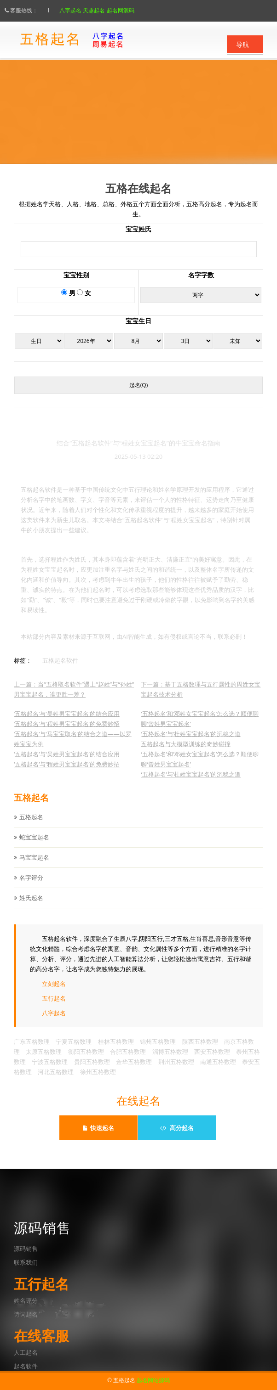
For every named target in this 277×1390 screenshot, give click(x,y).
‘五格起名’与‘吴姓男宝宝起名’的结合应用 (67, 723)
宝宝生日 (138, 330)
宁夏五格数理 (74, 1051)
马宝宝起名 (34, 866)
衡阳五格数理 (86, 1061)
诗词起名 (26, 1314)
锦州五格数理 (158, 1051)
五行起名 (54, 1007)
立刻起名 (54, 993)
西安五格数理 (212, 1061)
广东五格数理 (32, 1051)
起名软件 (26, 1366)
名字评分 (31, 887)
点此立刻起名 (138, 139)
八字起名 (80, 10)
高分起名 (177, 1128)
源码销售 (26, 1248)
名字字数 (201, 284)
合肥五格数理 (128, 1061)
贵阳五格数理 (92, 1071)
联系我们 (26, 1262)
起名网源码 (130, 10)
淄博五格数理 (170, 1061)
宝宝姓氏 (138, 238)
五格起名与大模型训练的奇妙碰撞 (186, 753)
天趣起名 (103, 10)
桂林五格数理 (116, 1051)
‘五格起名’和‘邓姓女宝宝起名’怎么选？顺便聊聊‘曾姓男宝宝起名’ (200, 728)
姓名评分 (26, 1300)
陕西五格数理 (200, 1051)
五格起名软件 (60, 669)
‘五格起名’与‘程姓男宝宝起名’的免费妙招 (67, 733)
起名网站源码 (153, 1380)
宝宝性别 (76, 284)
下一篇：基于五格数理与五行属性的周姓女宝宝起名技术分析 (200, 698)
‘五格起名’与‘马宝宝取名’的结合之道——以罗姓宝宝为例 (73, 748)
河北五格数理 (56, 1081)
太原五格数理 (44, 1061)
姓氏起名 (31, 907)
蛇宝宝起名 (34, 846)
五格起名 (31, 826)
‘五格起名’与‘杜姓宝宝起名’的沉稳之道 (191, 743)
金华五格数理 (134, 1071)
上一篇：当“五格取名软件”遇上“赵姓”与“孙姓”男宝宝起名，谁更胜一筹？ (74, 698)
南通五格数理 (218, 1071)
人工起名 (26, 1352)
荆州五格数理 (176, 1071)
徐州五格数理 (98, 1081)
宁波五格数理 (50, 1071)
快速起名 (98, 1128)
